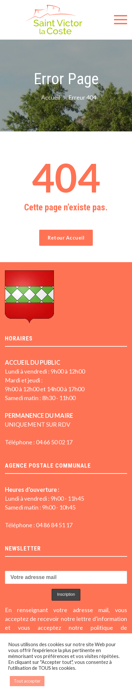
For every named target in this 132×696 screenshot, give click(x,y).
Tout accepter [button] (27, 681)
